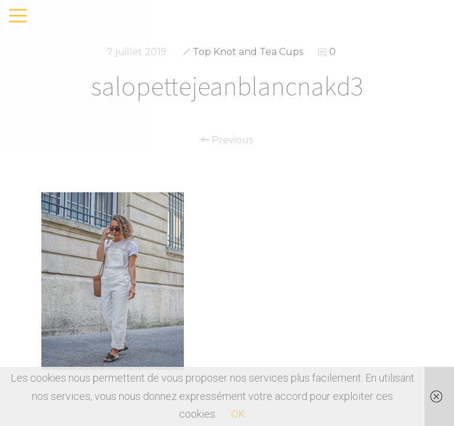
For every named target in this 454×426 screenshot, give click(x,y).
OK (238, 414)
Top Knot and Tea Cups (248, 51)
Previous (227, 140)
